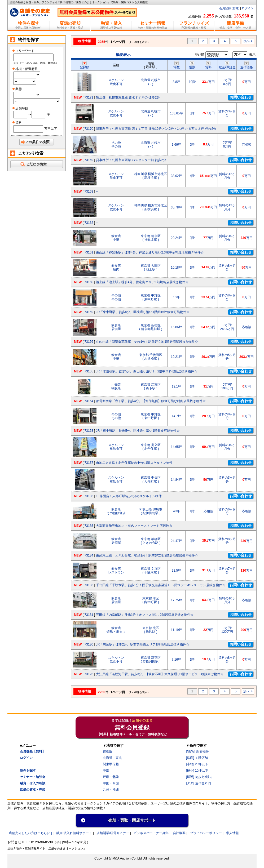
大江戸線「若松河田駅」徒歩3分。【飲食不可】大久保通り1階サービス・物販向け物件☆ (159, 674)
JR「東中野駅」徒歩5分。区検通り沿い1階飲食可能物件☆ (138, 431)
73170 (88, 129)
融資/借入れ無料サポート (74, 833)
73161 (88, 252)
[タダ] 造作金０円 (198, 783)
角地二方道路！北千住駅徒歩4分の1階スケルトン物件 (134, 463)
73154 (88, 401)
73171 (88, 97)
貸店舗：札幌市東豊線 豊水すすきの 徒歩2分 (128, 97)
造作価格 (246, 65)
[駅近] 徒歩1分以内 (199, 777)
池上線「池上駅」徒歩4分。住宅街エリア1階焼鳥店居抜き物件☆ (142, 282)
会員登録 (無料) (229, 8)
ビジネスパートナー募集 (151, 833)
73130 (88, 644)
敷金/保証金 (227, 65)
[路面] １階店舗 (197, 758)
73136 (88, 496)
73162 (88, 223)
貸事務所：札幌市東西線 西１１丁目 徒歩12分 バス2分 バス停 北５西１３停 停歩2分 (156, 129)
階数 (192, 65)
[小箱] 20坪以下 (197, 764)
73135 (88, 526)
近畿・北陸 (111, 777)
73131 (88, 615)
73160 (88, 282)
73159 (88, 312)
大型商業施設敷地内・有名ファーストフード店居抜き (134, 526)
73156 (88, 342)
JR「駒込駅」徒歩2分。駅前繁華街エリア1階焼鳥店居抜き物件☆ (142, 644)
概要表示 (123, 54)
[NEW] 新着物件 (197, 751)
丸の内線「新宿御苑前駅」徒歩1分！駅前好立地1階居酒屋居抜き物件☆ (147, 342)
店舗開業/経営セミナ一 (112, 833)
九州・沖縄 (111, 789)
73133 (88, 585)
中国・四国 (111, 783)
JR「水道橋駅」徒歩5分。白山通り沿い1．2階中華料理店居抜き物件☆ (146, 371)
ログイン (247, 8)
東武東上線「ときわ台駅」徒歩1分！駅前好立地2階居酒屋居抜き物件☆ (147, 555)
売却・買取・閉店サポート (132, 820)
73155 (88, 371)
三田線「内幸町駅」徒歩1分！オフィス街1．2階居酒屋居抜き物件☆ (144, 615)
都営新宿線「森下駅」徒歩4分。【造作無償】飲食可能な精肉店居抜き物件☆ (151, 401)
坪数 (176, 65)
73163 (88, 191)
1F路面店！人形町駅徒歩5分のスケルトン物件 (129, 496)
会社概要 (179, 833)
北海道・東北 (112, 758)
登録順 (84, 65)
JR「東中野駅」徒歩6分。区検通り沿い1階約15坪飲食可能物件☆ (143, 312)
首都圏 (107, 751)
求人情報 (232, 833)
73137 (88, 463)
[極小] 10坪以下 (197, 770)
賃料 (208, 65)
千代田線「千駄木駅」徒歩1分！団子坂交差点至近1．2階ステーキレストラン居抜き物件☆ (160, 585)
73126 (88, 674)
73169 (88, 160)
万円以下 (50, 129)
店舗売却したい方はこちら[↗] (30, 833)
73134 (88, 555)
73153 (88, 431)
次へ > (247, 41)
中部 (106, 770)
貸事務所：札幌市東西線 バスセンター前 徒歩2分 (131, 160)
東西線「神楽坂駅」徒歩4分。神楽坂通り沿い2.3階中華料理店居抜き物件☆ (150, 252)
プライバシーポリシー (206, 833)
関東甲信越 (111, 764)
